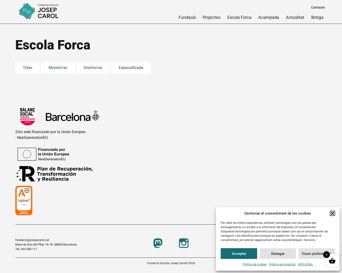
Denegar (278, 254)
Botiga (317, 17)
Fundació (187, 17)
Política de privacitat (282, 264)
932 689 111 (29, 249)
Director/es (93, 67)
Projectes (211, 17)
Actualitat (295, 17)
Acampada (268, 17)
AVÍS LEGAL (305, 264)
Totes (27, 67)
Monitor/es (58, 67)
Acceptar (239, 254)
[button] (332, 213)
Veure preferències (317, 254)
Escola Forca (239, 17)
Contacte (318, 7)
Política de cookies (255, 264)
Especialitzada (131, 67)
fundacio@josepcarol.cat (32, 240)
